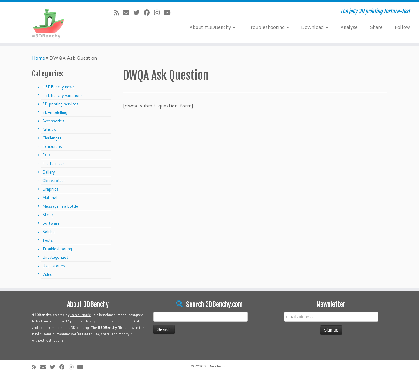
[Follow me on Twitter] (138, 12)
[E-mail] (128, 12)
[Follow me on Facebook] (149, 12)
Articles (49, 129)
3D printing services (60, 104)
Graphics (50, 189)
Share (376, 26)
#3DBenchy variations (62, 95)
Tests (47, 240)
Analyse (349, 26)
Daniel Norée (80, 314)
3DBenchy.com (216, 366)
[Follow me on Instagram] (158, 12)
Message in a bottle (60, 206)
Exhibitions (52, 146)
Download (314, 26)
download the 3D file (124, 321)
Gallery (48, 172)
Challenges (52, 138)
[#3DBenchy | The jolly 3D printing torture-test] (48, 22)
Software (51, 223)
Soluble (49, 231)
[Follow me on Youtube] (168, 12)
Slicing (48, 214)
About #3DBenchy (212, 26)
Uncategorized (55, 257)
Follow (402, 26)
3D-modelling (54, 112)
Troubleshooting (268, 26)
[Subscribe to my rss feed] (118, 12)
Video (47, 274)
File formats (53, 163)
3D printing (80, 327)
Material (49, 197)
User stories (53, 266)
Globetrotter (53, 180)
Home (38, 57)
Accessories (53, 121)
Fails (46, 155)
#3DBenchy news (58, 87)
